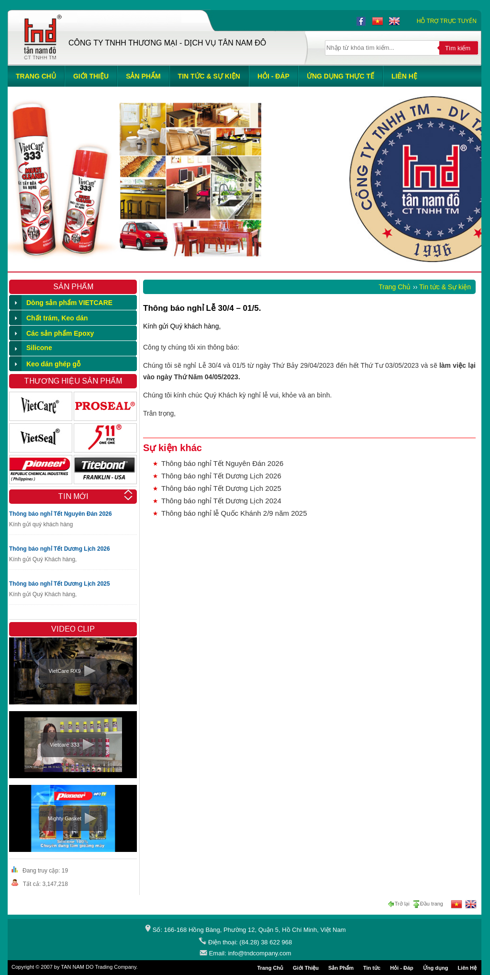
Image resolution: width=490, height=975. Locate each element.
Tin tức (371, 968)
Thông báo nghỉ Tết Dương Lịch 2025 (59, 583)
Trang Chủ (395, 287)
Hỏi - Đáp (401, 968)
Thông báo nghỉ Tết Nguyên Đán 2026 (60, 513)
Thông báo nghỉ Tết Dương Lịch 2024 (221, 501)
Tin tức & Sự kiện (445, 287)
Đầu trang (427, 904)
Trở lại (399, 904)
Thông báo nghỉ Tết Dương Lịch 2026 (59, 548)
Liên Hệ (467, 968)
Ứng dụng (435, 968)
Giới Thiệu (306, 968)
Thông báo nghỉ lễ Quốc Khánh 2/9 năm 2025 (234, 513)
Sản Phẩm (341, 968)
